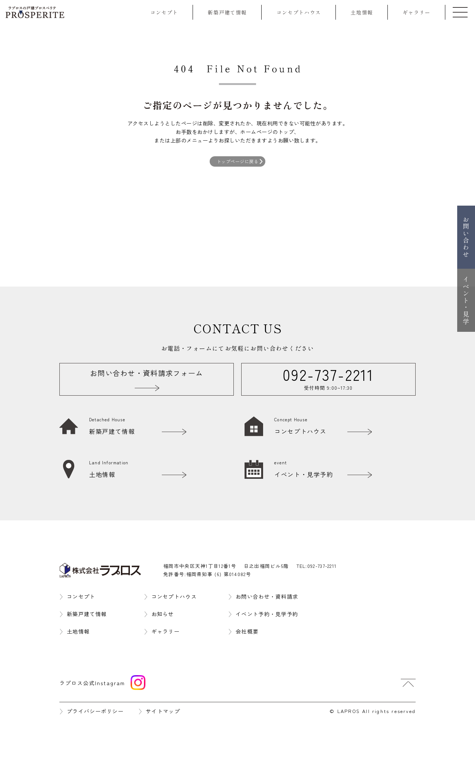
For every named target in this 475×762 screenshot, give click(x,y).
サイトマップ (163, 711)
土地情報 (362, 12)
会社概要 (247, 631)
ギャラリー (416, 12)
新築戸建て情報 (227, 12)
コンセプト (164, 12)
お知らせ (162, 614)
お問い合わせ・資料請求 (267, 596)
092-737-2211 (322, 565)
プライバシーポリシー (95, 711)
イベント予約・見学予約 (267, 614)
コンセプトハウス (298, 12)
